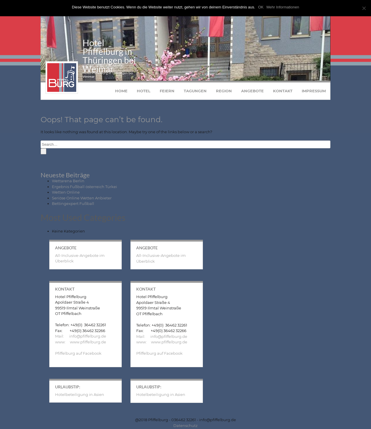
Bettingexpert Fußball (73, 204)
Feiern (167, 91)
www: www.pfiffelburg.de (80, 342)
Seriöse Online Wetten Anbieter (82, 198)
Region (224, 91)
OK (260, 7)
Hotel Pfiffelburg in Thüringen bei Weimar (109, 56)
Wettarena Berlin (68, 181)
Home (121, 91)
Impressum (314, 91)
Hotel (143, 91)
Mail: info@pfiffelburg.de (80, 336)
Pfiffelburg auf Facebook (78, 354)
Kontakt (282, 91)
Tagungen (195, 91)
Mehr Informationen (282, 7)
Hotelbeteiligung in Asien (79, 395)
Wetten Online (66, 192)
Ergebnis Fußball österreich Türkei (84, 187)
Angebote (252, 91)
